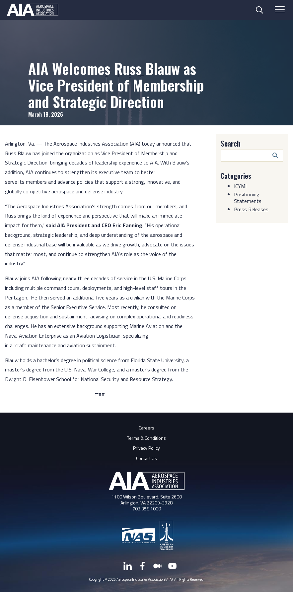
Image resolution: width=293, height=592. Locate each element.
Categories (236, 176)
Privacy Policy (146, 447)
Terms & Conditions (146, 437)
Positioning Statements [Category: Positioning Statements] (247, 197)
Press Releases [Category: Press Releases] (251, 209)
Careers (146, 427)
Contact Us (146, 458)
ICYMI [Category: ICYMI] (240, 186)
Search (231, 143)
